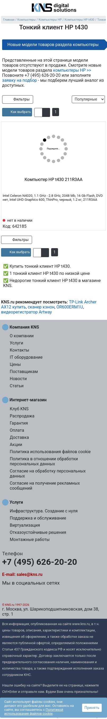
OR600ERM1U (69, 307)
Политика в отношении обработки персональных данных (44, 461)
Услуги (16, 342)
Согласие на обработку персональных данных (48, 473)
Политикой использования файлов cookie (33, 712)
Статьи (17, 385)
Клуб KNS (19, 408)
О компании (22, 335)
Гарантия (19, 423)
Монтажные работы (30, 539)
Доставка (19, 437)
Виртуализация (25, 525)
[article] (17, 112)
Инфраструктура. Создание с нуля (44, 510)
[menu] (5, 8)
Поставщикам (24, 371)
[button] (38, 112)
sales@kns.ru (29, 574)
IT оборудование (26, 357)
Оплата (17, 430)
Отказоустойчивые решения (38, 532)
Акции (16, 444)
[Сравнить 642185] (91, 223)
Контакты (19, 350)
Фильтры (18, 99)
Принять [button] (91, 708)
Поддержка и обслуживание (38, 518)
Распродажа (22, 415)
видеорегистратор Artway (26, 312)
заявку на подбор (19, 80)
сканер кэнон (41, 307)
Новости (18, 378)
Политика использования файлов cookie (50, 451)
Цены (15, 364)
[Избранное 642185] (100, 223)
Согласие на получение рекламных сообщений (45, 486)
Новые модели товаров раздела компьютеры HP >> (53, 46)
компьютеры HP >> (72, 70)
